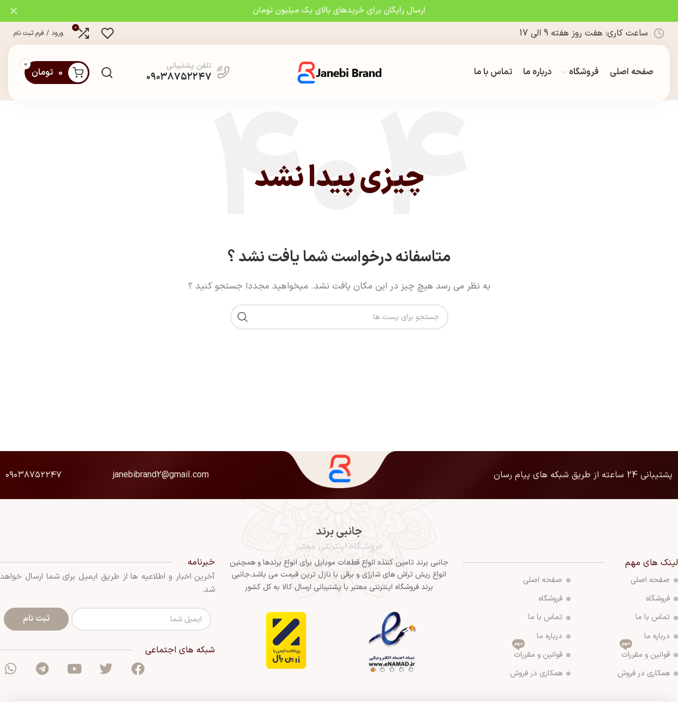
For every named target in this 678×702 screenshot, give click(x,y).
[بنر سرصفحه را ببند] (13, 11)
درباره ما (661, 637)
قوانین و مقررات (649, 654)
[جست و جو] (107, 73)
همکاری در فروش (647, 674)
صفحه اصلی (654, 581)
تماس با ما (656, 618)
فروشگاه (662, 599)
